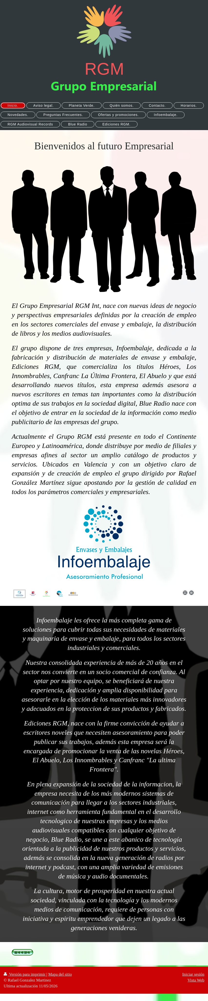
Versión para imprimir (25, 974)
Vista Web (196, 980)
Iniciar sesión (193, 974)
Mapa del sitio (60, 974)
